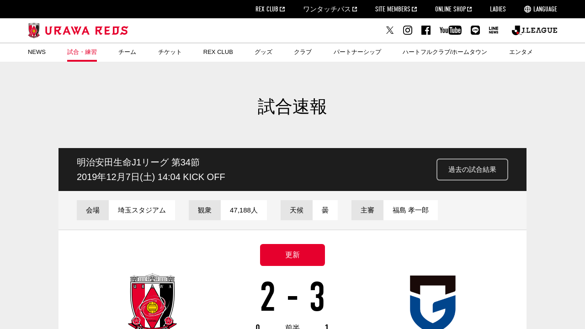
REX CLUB (266, 9)
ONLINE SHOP (450, 9)
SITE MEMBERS (392, 9)
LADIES (498, 9)
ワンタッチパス (327, 9)
